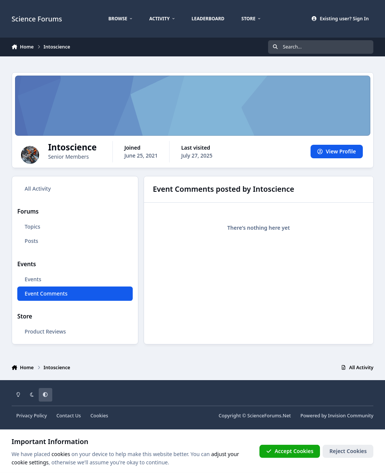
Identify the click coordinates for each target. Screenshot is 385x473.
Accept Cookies (290, 451)
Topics (32, 226)
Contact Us (68, 415)
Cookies (99, 415)
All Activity (37, 188)
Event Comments (45, 293)
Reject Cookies (348, 451)
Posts (31, 240)
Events (32, 279)
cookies (61, 454)
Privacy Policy (31, 415)
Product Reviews (45, 331)
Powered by (336, 415)
